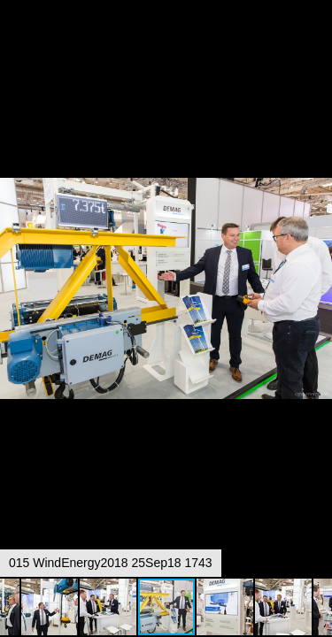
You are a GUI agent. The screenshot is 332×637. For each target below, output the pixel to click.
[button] (316, 46)
